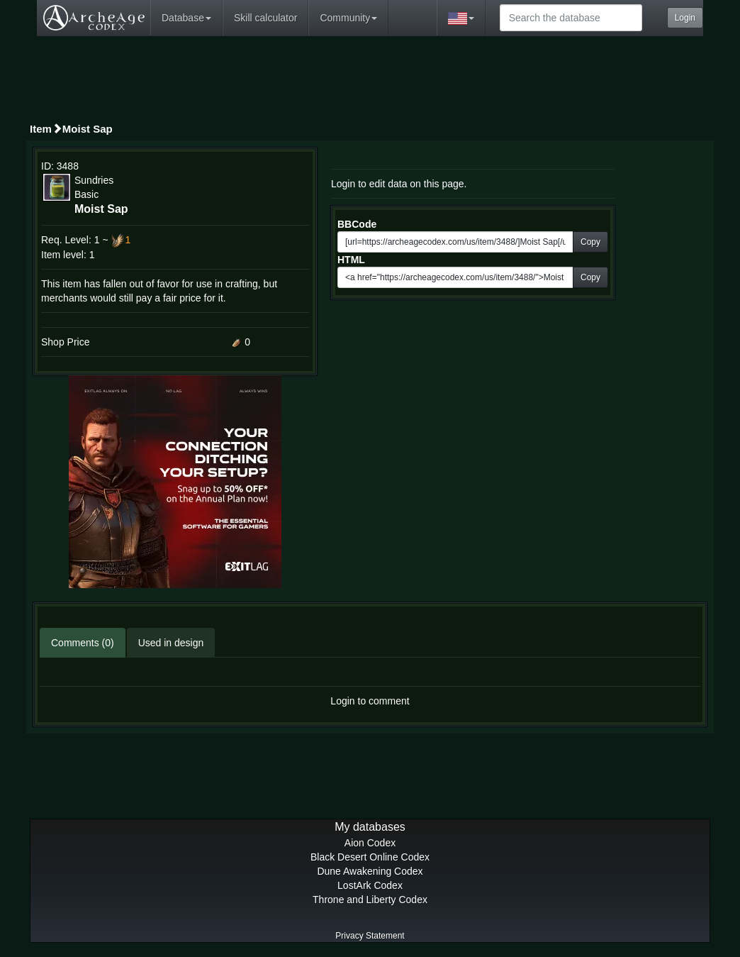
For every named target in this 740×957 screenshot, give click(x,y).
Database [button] (186, 17)
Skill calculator (265, 17)
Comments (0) (82, 642)
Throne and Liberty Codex (370, 899)
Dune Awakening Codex (369, 871)
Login (685, 18)
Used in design (171, 642)
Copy (590, 242)
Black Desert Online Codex (370, 857)
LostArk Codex (370, 885)
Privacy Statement (369, 936)
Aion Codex (370, 842)
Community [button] (348, 17)
